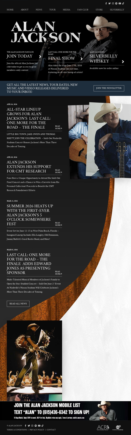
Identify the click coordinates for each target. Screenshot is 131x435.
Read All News (18, 304)
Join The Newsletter (108, 88)
